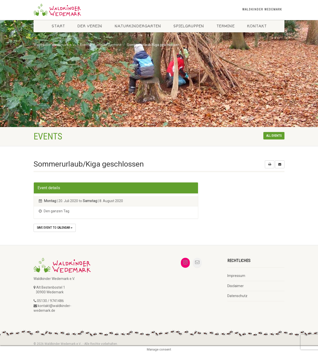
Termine (225, 26)
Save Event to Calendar (55, 227)
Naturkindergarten (138, 26)
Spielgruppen (188, 26)
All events (273, 135)
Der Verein (89, 26)
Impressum (236, 276)
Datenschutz (237, 296)
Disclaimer (235, 286)
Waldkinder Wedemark (262, 9)
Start (58, 26)
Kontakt (257, 26)
